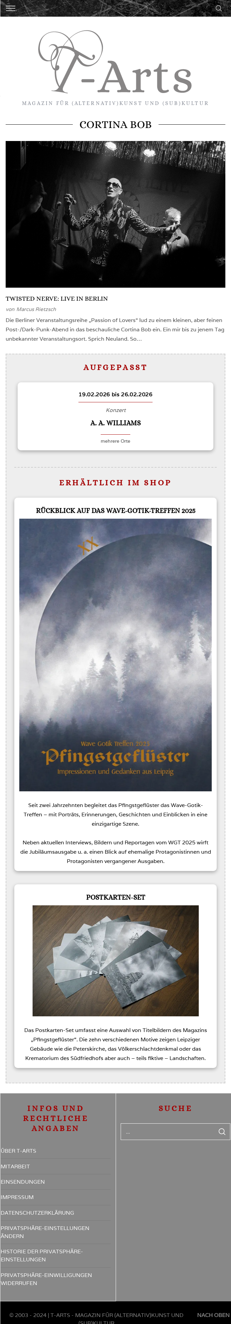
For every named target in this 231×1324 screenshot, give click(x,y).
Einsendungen (23, 1181)
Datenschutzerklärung (37, 1212)
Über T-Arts (18, 1150)
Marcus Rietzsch (36, 309)
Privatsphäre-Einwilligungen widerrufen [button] (46, 1279)
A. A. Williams (115, 423)
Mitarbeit (15, 1166)
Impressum (17, 1197)
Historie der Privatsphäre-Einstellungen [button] (42, 1255)
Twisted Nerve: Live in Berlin (57, 298)
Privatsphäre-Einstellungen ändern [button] (45, 1232)
